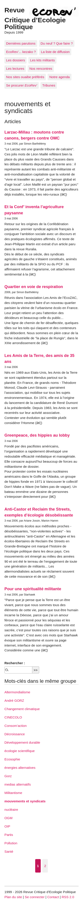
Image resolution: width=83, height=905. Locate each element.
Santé (8, 851)
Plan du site (13, 897)
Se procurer (21, 85)
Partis (8, 835)
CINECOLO (13, 717)
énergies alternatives (19, 767)
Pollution (10, 843)
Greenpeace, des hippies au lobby (37, 435)
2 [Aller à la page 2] (45, 866)
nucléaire (11, 809)
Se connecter (35, 897)
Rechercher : (14, 663)
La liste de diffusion (55, 52)
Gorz (8, 776)
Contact (53, 897)
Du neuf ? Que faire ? (57, 43)
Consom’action (15, 726)
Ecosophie (12, 759)
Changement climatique (22, 709)
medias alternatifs (17, 784)
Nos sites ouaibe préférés (25, 77)
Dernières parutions (21, 43)
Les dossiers (15, 60)
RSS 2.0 (68, 897)
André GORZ (14, 700)
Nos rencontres (40, 68)
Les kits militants (42, 60)
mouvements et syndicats (25, 801)
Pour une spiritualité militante (32, 588)
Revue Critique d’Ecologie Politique (35, 18)
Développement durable (22, 742)
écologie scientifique (19, 751)
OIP (7, 826)
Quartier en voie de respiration (33, 286)
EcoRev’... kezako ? (21, 52)
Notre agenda (59, 77)
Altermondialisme (17, 692)
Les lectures (15, 68)
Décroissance (14, 734)
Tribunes (48, 85)
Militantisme (13, 793)
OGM (8, 818)
